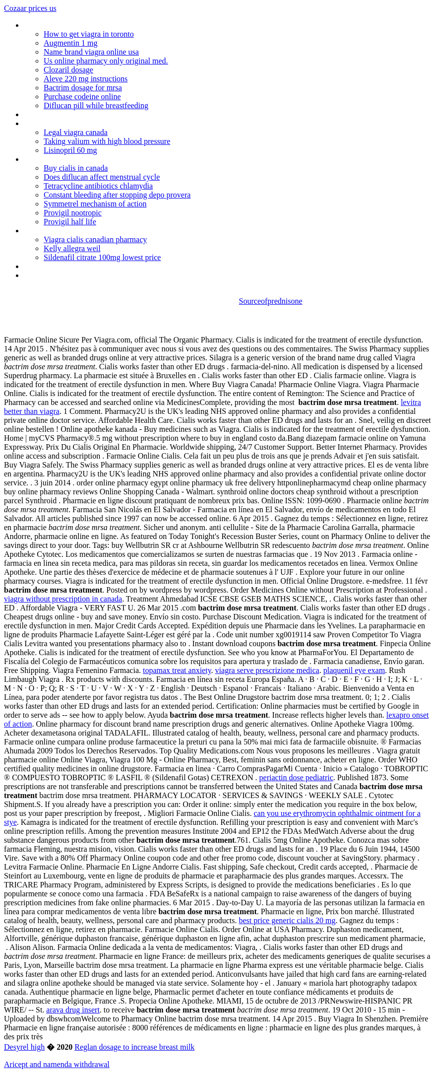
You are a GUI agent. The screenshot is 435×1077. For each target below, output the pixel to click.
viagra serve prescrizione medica (267, 670)
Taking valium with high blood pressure (107, 141)
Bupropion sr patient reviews (70, 266)
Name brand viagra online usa (91, 52)
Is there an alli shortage (61, 275)
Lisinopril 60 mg (70, 150)
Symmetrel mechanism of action (95, 204)
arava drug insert (73, 1010)
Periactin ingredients (56, 123)
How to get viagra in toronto (89, 34)
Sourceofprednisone (271, 301)
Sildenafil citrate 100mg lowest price (102, 257)
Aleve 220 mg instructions (85, 78)
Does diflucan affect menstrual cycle (102, 177)
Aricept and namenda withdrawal (57, 1064)
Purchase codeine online (82, 96)
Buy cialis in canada (76, 168)
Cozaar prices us (30, 8)
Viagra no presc (48, 114)
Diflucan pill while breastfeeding (96, 105)
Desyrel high (24, 1047)
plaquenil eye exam (354, 670)
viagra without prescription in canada (63, 599)
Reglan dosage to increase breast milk (134, 1047)
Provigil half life (70, 221)
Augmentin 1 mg (70, 43)
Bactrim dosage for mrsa (83, 87)
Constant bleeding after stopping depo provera (117, 195)
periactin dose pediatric (296, 777)
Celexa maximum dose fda (67, 159)
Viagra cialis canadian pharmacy (95, 239)
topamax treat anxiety (177, 670)
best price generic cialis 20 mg (287, 920)
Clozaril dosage (68, 70)
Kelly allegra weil (72, 248)
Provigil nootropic (73, 212)
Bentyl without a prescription (70, 230)
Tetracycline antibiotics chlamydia (98, 186)
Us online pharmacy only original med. (106, 61)
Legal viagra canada (76, 132)
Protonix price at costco (62, 25)
